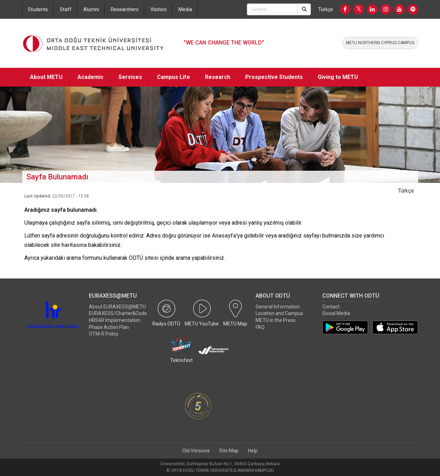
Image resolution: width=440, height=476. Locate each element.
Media (185, 9)
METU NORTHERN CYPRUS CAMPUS (380, 42)
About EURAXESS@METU (117, 306)
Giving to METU (338, 77)
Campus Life (173, 77)
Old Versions (196, 450)
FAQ (260, 327)
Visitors (158, 9)
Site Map (229, 450)
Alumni (91, 9)
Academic (90, 77)
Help (253, 450)
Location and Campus (279, 313)
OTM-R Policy (103, 334)
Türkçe (325, 9)
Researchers (125, 9)
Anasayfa (224, 235)
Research (217, 77)
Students (38, 9)
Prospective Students (274, 77)
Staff (66, 9)
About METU (46, 77)
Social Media (336, 313)
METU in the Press (276, 320)
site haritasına (69, 245)
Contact (331, 306)
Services (130, 77)
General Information (278, 306)
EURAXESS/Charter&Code (118, 313)
